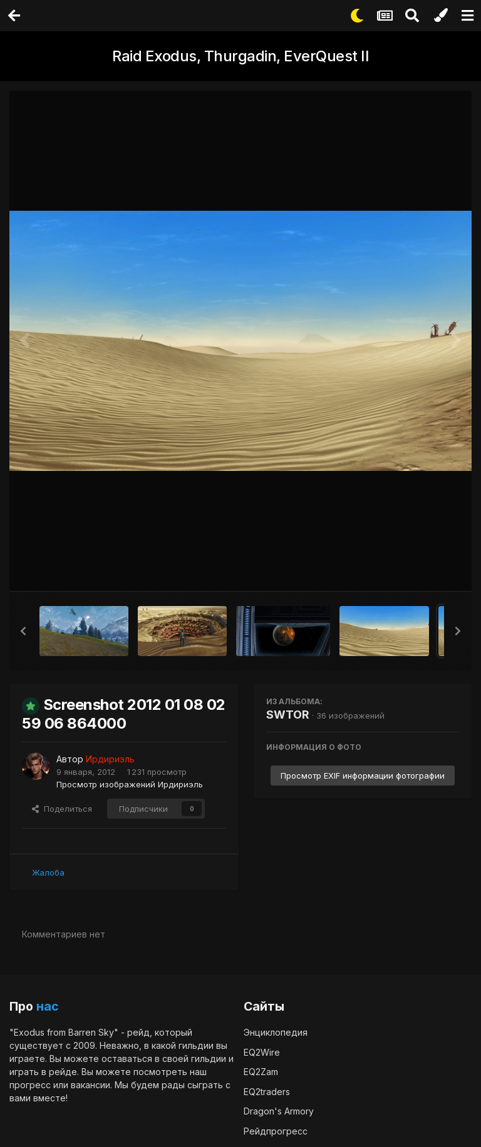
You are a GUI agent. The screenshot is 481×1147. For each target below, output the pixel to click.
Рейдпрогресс (276, 1130)
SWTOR (287, 714)
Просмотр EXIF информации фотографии (363, 776)
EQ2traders (267, 1091)
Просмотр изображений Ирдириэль (129, 784)
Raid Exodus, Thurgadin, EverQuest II (240, 56)
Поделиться (62, 808)
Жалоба (48, 872)
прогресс (30, 1084)
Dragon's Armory (279, 1110)
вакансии (90, 1084)
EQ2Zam (261, 1071)
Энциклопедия (276, 1031)
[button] (23, 631)
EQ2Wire (262, 1051)
